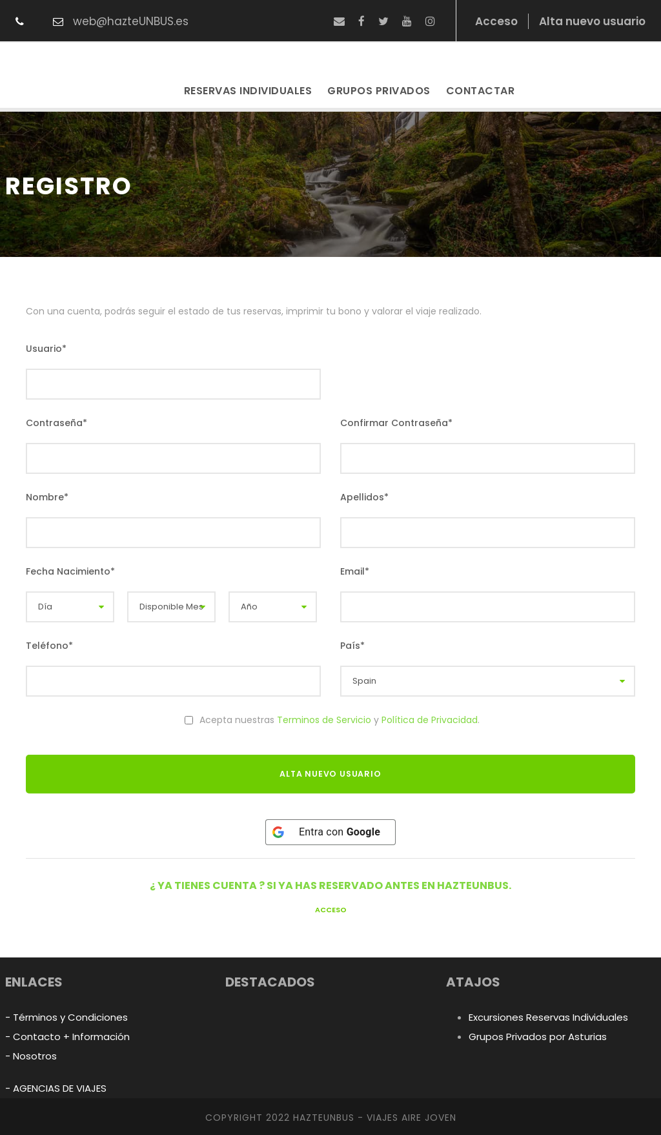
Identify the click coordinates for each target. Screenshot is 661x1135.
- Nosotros (31, 1056)
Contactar (480, 90)
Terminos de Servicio (324, 719)
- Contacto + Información (67, 1036)
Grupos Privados (379, 90)
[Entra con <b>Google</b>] (330, 832)
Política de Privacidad (429, 719)
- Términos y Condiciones (66, 1017)
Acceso (331, 910)
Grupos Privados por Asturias (538, 1036)
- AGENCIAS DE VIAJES (56, 1088)
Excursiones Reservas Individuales (548, 1017)
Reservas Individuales (248, 90)
